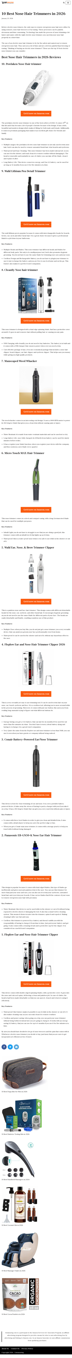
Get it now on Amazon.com (36, 113)
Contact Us (15, 1352)
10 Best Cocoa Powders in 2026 (13, 1318)
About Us (5, 1352)
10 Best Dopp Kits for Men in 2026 (14, 1095)
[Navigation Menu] (68, 2)
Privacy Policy (27, 1352)
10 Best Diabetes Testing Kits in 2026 (15, 1137)
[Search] (64, 2)
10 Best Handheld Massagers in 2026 (15, 1183)
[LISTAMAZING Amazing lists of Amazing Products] (8, 2)
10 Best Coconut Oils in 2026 (12, 1229)
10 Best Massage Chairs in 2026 (13, 1274)
